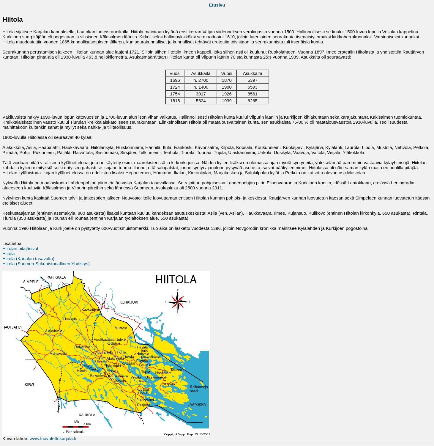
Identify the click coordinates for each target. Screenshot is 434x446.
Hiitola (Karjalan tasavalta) (28, 258)
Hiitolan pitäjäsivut (20, 248)
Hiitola (8, 253)
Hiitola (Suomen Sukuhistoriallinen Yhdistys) (46, 263)
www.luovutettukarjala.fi (53, 438)
